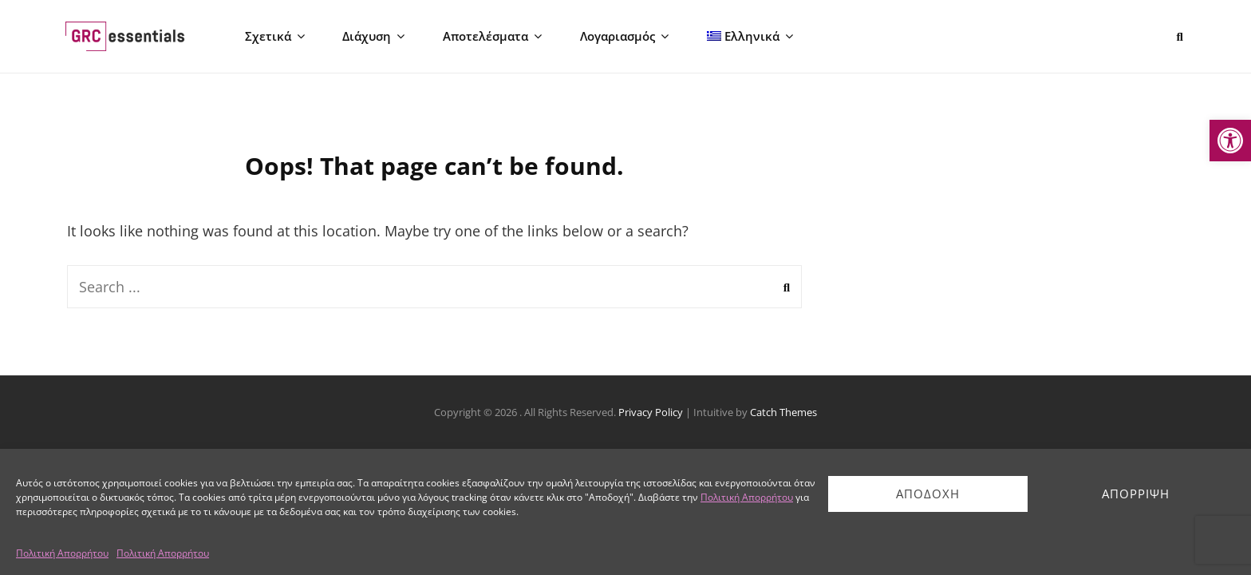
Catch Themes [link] (783, 413)
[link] (1230, 140)
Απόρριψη (1136, 494)
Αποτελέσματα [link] (483, 37)
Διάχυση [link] (366, 37)
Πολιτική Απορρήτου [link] (746, 497)
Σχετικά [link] (270, 37)
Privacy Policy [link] (650, 413)
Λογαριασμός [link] (612, 37)
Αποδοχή (928, 494)
